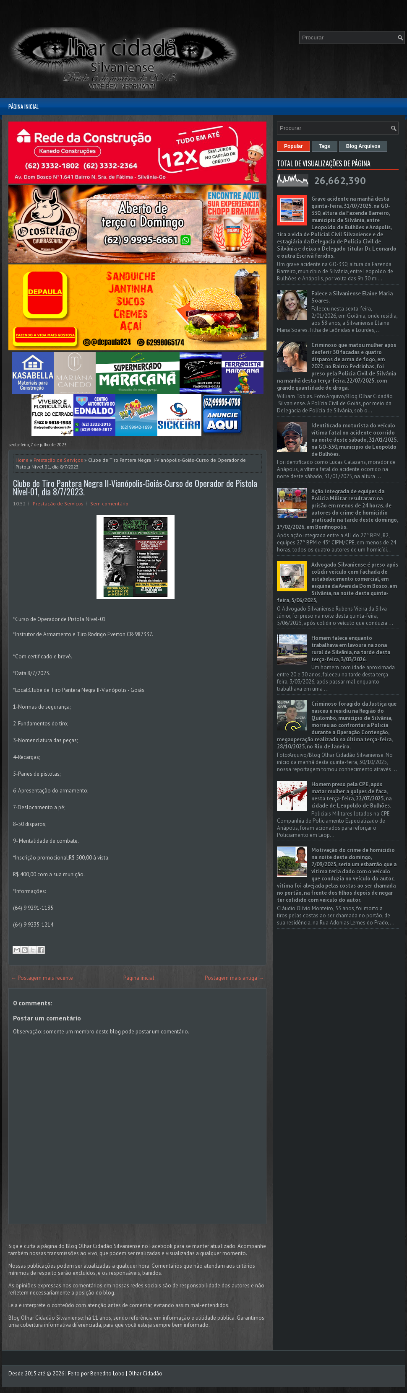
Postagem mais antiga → (234, 977)
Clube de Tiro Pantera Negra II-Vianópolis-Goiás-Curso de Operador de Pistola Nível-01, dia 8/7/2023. (135, 487)
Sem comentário (109, 503)
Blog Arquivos (363, 146)
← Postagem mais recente (42, 977)
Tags (324, 146)
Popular (293, 146)
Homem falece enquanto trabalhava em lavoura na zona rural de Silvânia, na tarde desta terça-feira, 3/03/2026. (350, 648)
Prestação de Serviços (58, 460)
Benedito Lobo (107, 1373)
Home (22, 460)
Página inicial (23, 106)
